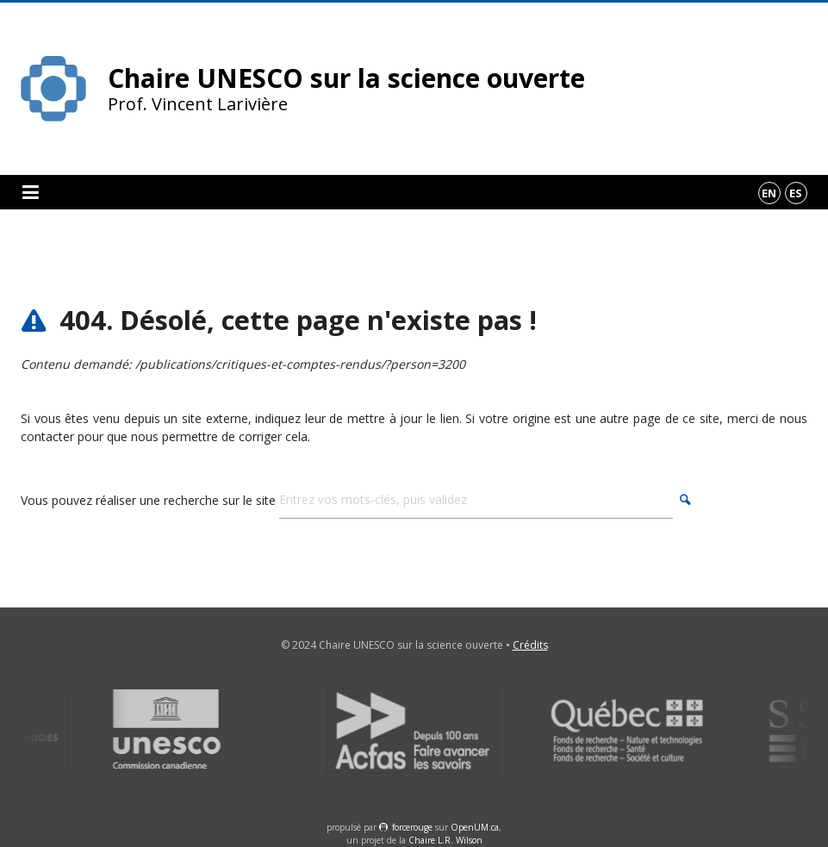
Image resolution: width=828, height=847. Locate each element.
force (412, 827)
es (795, 193)
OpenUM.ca (475, 827)
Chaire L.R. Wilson (445, 840)
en (769, 193)
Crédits (530, 645)
